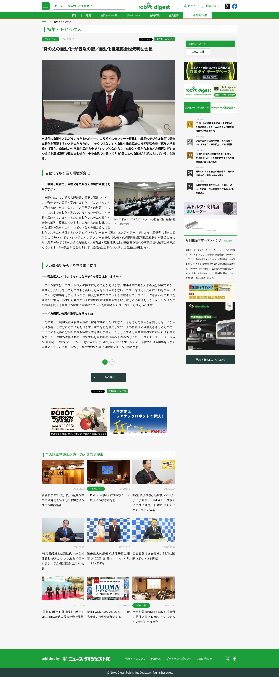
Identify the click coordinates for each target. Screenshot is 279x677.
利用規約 (156, 658)
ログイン (193, 6)
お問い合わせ (213, 6)
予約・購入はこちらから (210, 360)
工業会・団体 (198, 51)
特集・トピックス (62, 21)
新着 (74, 15)
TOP (44, 21)
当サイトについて (135, 658)
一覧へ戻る (108, 377)
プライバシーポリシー (178, 658)
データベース (133, 15)
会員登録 (173, 15)
